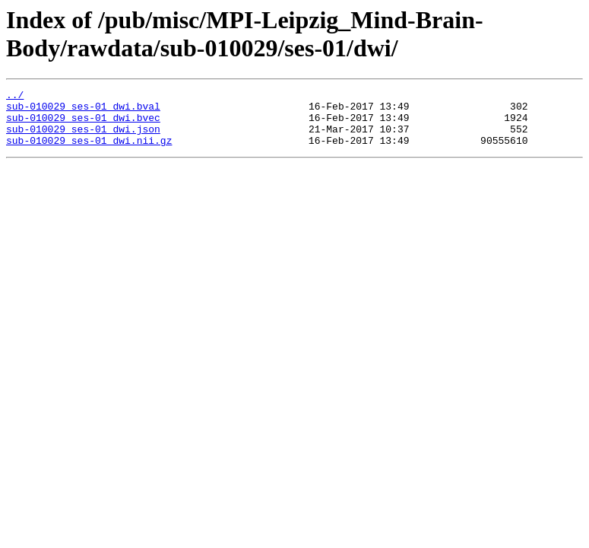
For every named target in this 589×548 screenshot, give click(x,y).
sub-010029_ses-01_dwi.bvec (83, 124)
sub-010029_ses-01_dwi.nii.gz (89, 151)
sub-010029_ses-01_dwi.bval (83, 110)
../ (15, 97)
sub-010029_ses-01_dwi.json (83, 138)
